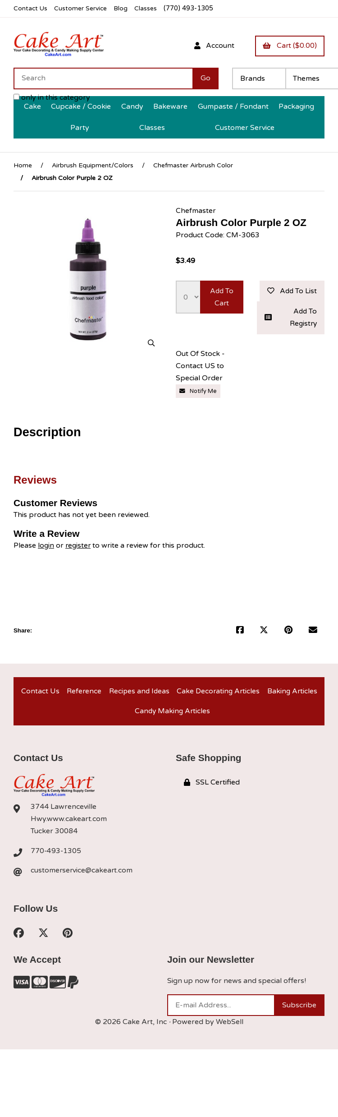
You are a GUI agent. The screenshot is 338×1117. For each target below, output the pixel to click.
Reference (82, 692)
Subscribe (299, 1010)
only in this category (52, 97)
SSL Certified (212, 786)
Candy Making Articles (172, 714)
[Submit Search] (205, 78)
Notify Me (198, 392)
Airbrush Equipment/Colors (92, 165)
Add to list (291, 290)
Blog (124, 8)
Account (212, 45)
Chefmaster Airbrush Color (193, 165)
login (46, 546)
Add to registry (290, 318)
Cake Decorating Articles (218, 692)
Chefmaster (196, 210)
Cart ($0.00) (289, 45)
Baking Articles (292, 692)
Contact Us (31, 8)
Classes (149, 8)
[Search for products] (103, 78)
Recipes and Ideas (138, 692)
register (79, 546)
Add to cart (222, 297)
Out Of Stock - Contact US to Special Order (200, 367)
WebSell (229, 1026)
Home (23, 165)
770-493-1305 (56, 854)
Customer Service (82, 8)
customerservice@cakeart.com (82, 874)
